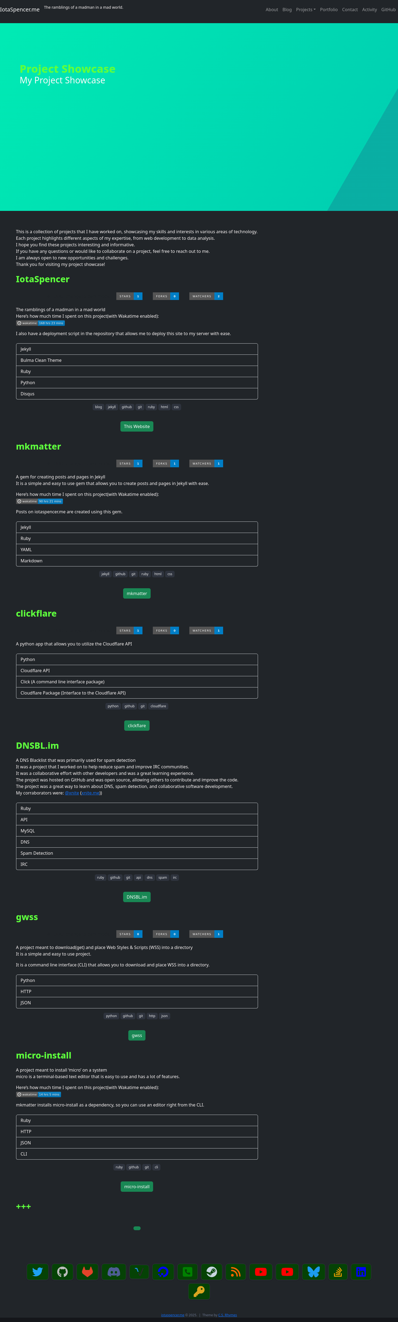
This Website (137, 426)
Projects (304, 10)
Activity (369, 10)
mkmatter (137, 593)
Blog (287, 10)
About (272, 10)
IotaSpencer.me (20, 9)
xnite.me (90, 793)
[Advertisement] (199, 170)
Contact (350, 10)
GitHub (388, 10)
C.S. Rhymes (227, 1315)
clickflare (137, 726)
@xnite (72, 793)
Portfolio (329, 10)
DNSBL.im (137, 897)
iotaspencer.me (172, 1315)
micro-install (137, 1187)
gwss (137, 1035)
